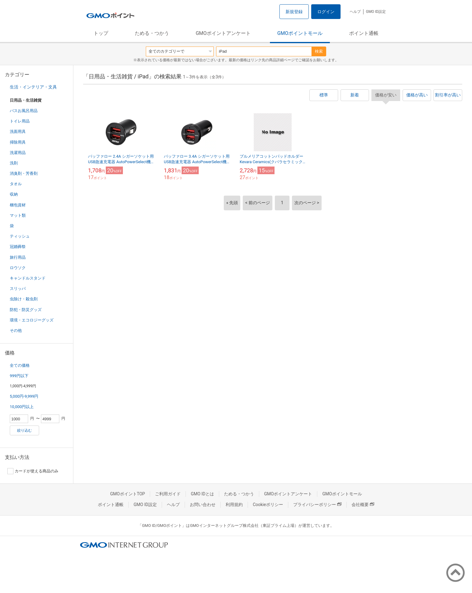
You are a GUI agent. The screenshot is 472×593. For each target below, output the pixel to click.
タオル (16, 184)
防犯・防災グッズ (26, 309)
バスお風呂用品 (24, 110)
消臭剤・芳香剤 (24, 173)
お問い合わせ (203, 504)
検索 (319, 51)
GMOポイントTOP (127, 493)
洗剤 (14, 163)
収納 (14, 194)
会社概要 (363, 504)
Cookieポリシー (268, 504)
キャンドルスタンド (28, 278)
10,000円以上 (22, 406)
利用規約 (234, 504)
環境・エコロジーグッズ (31, 320)
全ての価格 (20, 365)
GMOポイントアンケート (223, 33)
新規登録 (294, 11)
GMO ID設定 (376, 11)
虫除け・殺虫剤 (24, 299)
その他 (16, 330)
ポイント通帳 (363, 33)
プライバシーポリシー (317, 504)
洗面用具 (18, 131)
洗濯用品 (18, 152)
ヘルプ (355, 11)
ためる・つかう (152, 33)
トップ (101, 33)
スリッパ (18, 288)
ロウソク (18, 267)
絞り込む (24, 430)
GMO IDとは (202, 493)
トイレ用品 (20, 121)
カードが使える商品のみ (32, 471)
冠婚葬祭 (18, 246)
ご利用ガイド (168, 493)
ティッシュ (20, 236)
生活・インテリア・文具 (33, 86)
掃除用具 (18, 142)
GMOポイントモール (300, 33)
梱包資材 (18, 205)
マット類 (18, 215)
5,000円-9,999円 (24, 396)
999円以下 (19, 375)
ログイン (325, 11)
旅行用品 (18, 257)
